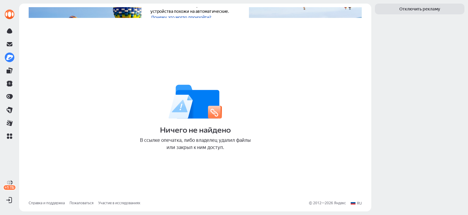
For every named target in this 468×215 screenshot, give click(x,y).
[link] (9, 14)
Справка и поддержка (47, 203)
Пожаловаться (81, 203)
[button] (9, 136)
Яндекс (340, 203)
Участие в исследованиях (119, 203)
